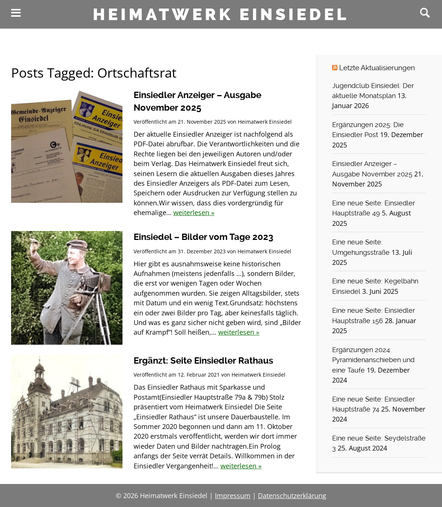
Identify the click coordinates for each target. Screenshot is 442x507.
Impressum (233, 495)
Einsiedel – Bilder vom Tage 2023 (203, 237)
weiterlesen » (194, 212)
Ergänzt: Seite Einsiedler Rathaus (203, 360)
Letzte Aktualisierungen (377, 68)
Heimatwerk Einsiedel (221, 14)
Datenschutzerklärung (292, 495)
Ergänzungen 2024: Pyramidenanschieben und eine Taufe (373, 360)
